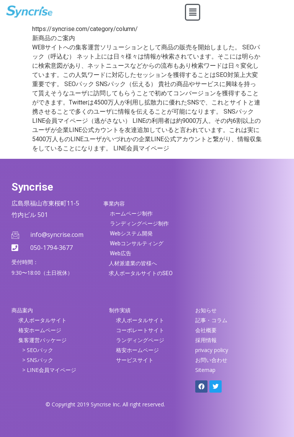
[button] (192, 12)
